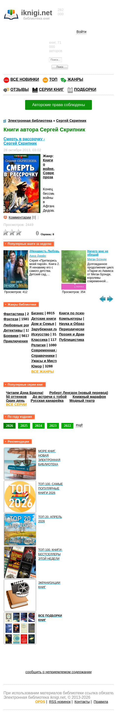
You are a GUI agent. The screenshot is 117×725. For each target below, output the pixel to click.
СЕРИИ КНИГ (51, 89)
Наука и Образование (78, 324)
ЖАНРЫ (75, 79)
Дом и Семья (42, 324)
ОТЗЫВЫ (19, 89)
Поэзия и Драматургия (79, 334)
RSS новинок (59, 702)
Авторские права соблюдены (58, 105)
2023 (53, 426)
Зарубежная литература (52, 329)
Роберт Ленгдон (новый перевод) (78, 393)
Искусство (40, 334)
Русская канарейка (47, 401)
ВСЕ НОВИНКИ (24, 79)
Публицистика (71, 340)
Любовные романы (20, 325)
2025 (24, 426)
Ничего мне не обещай (97, 253)
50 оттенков (16, 397)
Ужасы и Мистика (46, 361)
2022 (67, 426)
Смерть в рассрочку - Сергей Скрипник (24, 141)
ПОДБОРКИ (85, 89)
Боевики (10, 336)
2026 (9, 426)
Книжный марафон (89, 397)
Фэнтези (10, 319)
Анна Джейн (37, 256)
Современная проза (48, 350)
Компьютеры (70, 319)
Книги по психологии (77, 313)
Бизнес (37, 313)
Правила (101, 702)
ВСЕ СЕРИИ (16, 404)
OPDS (40, 702)
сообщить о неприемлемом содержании (58, 672)
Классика (39, 340)
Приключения (15, 341)
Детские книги (43, 319)
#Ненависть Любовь (44, 251)
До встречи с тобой (50, 397)
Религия (38, 345)
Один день (15, 401)
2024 (38, 426)
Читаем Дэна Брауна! (24, 393)
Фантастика (13, 314)
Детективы (13, 330)
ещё (79, 425)
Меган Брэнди (97, 259)
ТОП (53, 79)
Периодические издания (80, 329)
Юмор (36, 366)
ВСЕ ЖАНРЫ (42, 372)
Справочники (43, 356)
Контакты (82, 702)
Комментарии (20, 217)
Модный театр (82, 401)
